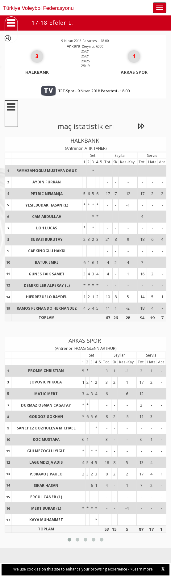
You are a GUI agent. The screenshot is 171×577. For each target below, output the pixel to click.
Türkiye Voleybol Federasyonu (38, 8)
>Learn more (141, 569)
